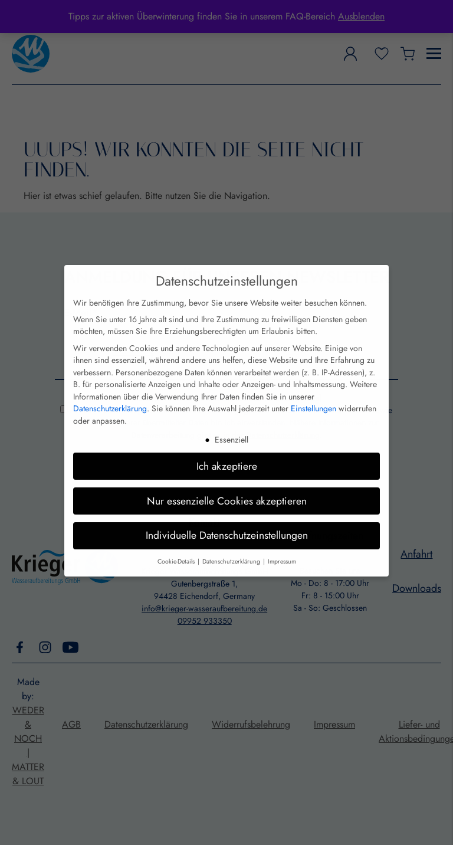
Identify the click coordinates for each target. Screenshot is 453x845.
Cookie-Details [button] (176, 547)
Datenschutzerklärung (110, 394)
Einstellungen (313, 394)
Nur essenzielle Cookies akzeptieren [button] (227, 486)
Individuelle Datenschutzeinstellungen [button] (227, 521)
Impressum (282, 547)
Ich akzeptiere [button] (226, 451)
